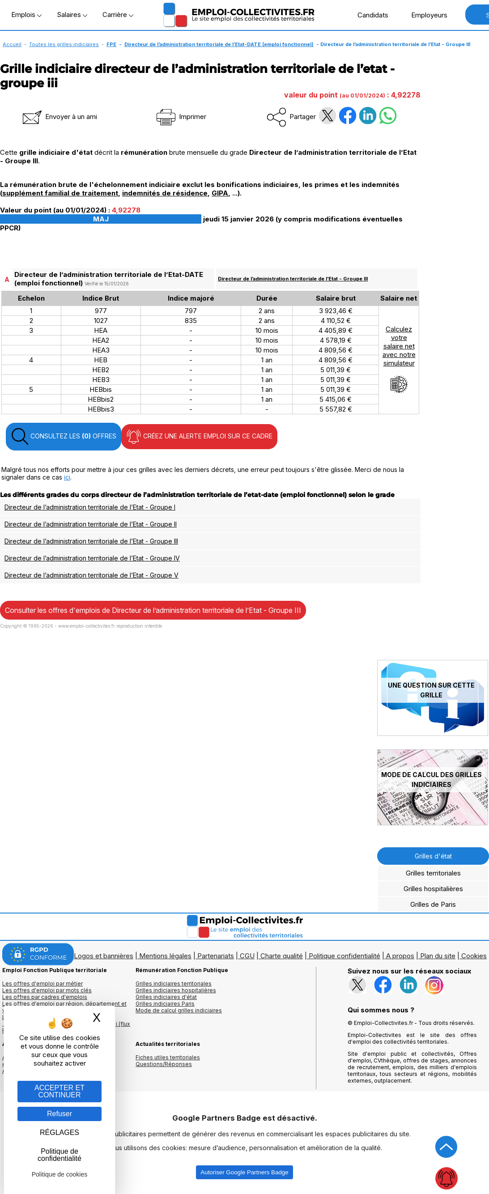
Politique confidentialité (344, 956)
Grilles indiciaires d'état (166, 997)
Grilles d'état (433, 856)
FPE (111, 44)
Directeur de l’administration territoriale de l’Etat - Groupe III (293, 279)
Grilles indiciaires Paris (165, 1003)
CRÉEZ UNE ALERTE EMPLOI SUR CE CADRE (199, 436)
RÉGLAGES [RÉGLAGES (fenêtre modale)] (59, 1132)
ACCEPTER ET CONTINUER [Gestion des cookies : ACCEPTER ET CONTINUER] (59, 1091)
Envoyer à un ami (59, 116)
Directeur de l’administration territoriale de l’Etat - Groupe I (89, 507)
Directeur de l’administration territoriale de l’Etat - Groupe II (90, 524)
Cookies (474, 956)
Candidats (368, 14)
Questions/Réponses (164, 1064)
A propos (400, 956)
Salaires (72, 14)
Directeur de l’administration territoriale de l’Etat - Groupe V (91, 575)
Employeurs (424, 14)
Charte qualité (281, 956)
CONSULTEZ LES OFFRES (63, 437)
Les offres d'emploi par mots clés (47, 990)
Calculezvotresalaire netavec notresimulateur (399, 359)
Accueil (12, 44)
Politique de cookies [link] (60, 1174)
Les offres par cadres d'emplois (44, 997)
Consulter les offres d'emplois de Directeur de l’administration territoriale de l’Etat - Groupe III (153, 610)
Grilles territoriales (433, 873)
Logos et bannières (103, 956)
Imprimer (180, 116)
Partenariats (215, 956)
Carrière (117, 14)
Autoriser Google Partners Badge (244, 1172)
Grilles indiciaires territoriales (174, 983)
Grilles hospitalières (433, 888)
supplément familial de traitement (60, 193)
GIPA (220, 193)
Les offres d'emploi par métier (42, 983)
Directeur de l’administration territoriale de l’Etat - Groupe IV (92, 558)
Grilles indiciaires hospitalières (176, 990)
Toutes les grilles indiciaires (64, 44)
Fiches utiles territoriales (168, 1057)
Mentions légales (165, 956)
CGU (247, 956)
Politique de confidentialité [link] (59, 1154)
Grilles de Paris (433, 904)
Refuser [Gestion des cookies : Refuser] (59, 1114)
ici (67, 477)
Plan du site (437, 956)
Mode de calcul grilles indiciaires (179, 1010)
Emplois (26, 14)
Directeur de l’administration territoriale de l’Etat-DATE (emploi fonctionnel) (219, 44)
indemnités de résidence (165, 193)
